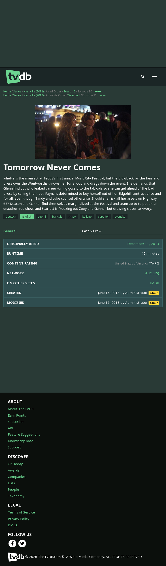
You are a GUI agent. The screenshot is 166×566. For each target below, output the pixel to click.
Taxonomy (16, 496)
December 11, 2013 (143, 243)
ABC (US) (152, 273)
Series (17, 91)
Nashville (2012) (33, 91)
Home (7, 91)
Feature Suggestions (24, 434)
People (13, 489)
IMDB (154, 283)
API (10, 428)
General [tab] (9, 231)
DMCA (13, 525)
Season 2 (69, 91)
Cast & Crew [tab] (91, 231)
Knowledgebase (20, 441)
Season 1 (74, 95)
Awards (14, 470)
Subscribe (15, 421)
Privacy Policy (18, 518)
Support (14, 447)
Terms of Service (21, 512)
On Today (15, 463)
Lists (11, 483)
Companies (17, 476)
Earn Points (17, 415)
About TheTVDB (21, 408)
